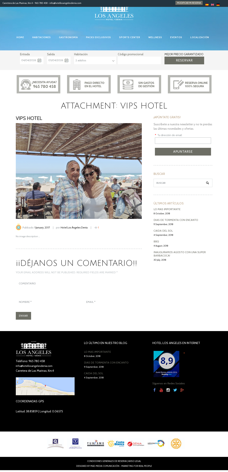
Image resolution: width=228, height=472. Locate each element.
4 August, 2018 (161, 245)
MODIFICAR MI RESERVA (189, 3)
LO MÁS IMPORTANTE (167, 209)
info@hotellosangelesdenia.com (65, 3)
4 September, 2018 (163, 235)
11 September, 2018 (163, 224)
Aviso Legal (134, 463)
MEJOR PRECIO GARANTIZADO (183, 54)
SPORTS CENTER (129, 37)
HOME (20, 37)
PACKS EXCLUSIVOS (98, 37)
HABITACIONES (41, 37)
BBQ (156, 241)
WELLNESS (155, 37)
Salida (51, 54)
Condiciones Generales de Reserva (107, 463)
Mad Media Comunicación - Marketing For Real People (121, 467)
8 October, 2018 (162, 213)
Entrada (25, 54)
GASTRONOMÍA (68, 37)
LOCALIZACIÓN (199, 37)
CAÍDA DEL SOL (163, 230)
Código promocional (130, 54)
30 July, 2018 (160, 259)
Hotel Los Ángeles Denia (74, 227)
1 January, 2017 (42, 227)
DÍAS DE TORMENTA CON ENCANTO (176, 220)
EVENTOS (176, 37)
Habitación (81, 54)
